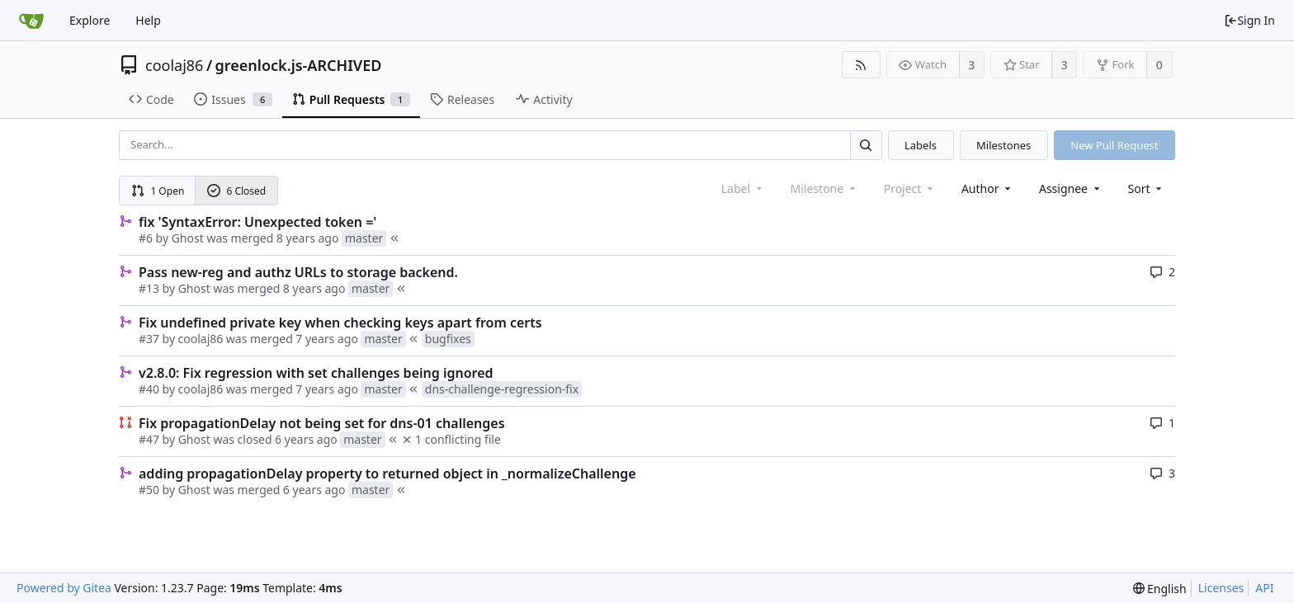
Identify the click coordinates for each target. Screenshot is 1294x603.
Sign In (1249, 20)
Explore (89, 20)
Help (148, 20)
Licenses (1221, 588)
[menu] (1146, 188)
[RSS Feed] (861, 64)
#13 (149, 288)
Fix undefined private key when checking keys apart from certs (340, 322)
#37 (149, 338)
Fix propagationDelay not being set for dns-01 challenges (322, 423)
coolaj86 (174, 65)
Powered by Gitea (64, 588)
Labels (920, 145)
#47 (149, 439)
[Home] (31, 20)
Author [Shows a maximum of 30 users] (987, 188)
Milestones (1003, 145)
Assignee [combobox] (1071, 188)
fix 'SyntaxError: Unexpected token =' (257, 222)
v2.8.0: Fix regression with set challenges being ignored (316, 373)
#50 (149, 489)
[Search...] (865, 144)
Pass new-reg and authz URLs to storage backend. (298, 272)
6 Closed (237, 191)
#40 (149, 389)
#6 (146, 238)
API (1264, 588)
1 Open (158, 191)
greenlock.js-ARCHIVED (298, 65)
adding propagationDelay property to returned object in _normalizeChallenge (387, 473)
